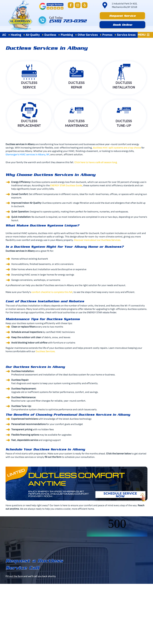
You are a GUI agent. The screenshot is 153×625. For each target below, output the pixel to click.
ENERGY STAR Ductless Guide (66, 185)
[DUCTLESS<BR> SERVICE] (29, 72)
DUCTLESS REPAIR (76, 84)
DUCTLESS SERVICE (29, 84)
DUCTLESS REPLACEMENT (29, 123)
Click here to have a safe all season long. (95, 162)
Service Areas (126, 35)
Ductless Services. (45, 351)
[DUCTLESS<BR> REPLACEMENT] (29, 110)
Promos (107, 35)
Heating (16, 35)
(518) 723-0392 (67, 22)
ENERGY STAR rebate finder (101, 312)
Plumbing (67, 35)
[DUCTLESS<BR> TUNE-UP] (124, 110)
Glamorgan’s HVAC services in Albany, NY (27, 154)
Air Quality (33, 35)
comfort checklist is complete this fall (51, 292)
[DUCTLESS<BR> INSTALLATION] (124, 72)
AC (4, 35)
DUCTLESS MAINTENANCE (76, 123)
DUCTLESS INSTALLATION (124, 84)
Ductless (50, 35)
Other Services (88, 35)
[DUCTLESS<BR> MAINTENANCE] (76, 110)
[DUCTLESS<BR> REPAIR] (76, 72)
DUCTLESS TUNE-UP (124, 123)
